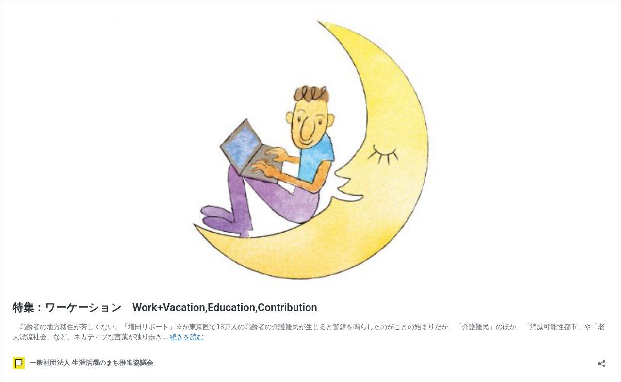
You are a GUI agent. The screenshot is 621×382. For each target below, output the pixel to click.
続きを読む (187, 337)
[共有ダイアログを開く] (601, 360)
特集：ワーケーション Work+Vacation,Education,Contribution (165, 307)
